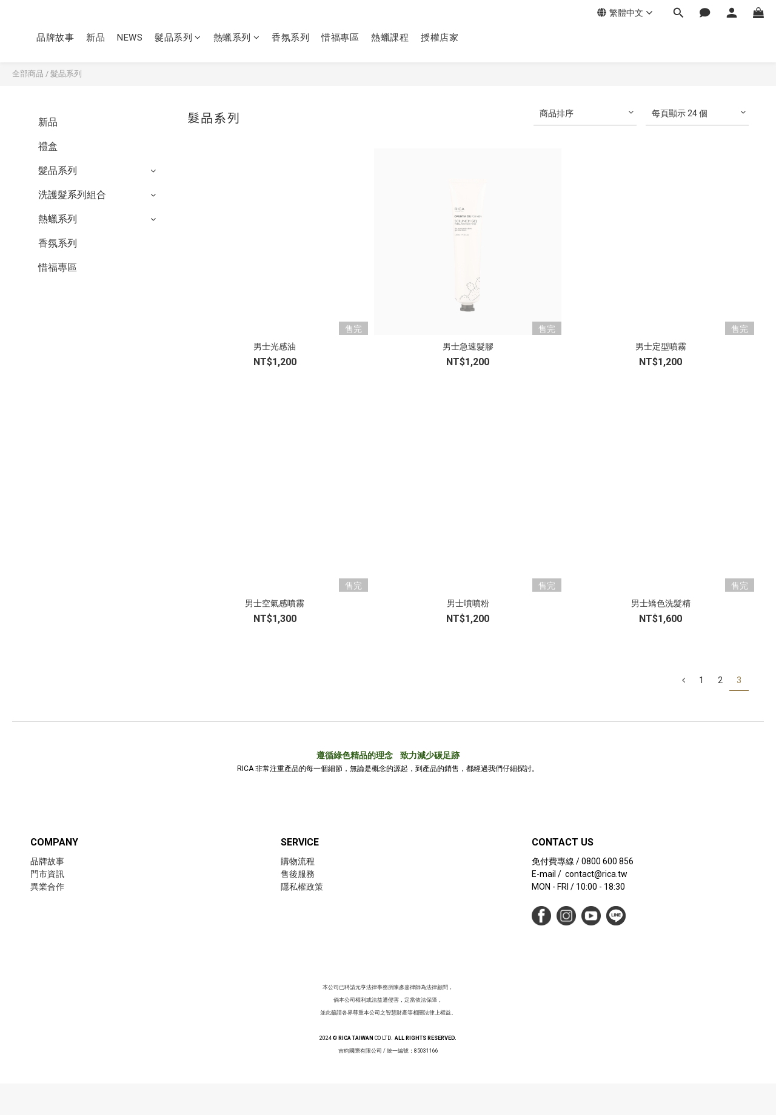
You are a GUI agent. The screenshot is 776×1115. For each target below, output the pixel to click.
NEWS (129, 37)
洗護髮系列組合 (72, 194)
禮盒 (48, 146)
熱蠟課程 (390, 37)
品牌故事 (55, 37)
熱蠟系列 (236, 37)
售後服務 (298, 874)
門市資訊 (47, 874)
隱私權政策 (302, 887)
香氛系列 (290, 37)
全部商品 (28, 73)
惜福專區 (340, 37)
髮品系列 (178, 37)
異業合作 (47, 887)
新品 (95, 37)
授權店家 (439, 37)
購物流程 (298, 861)
